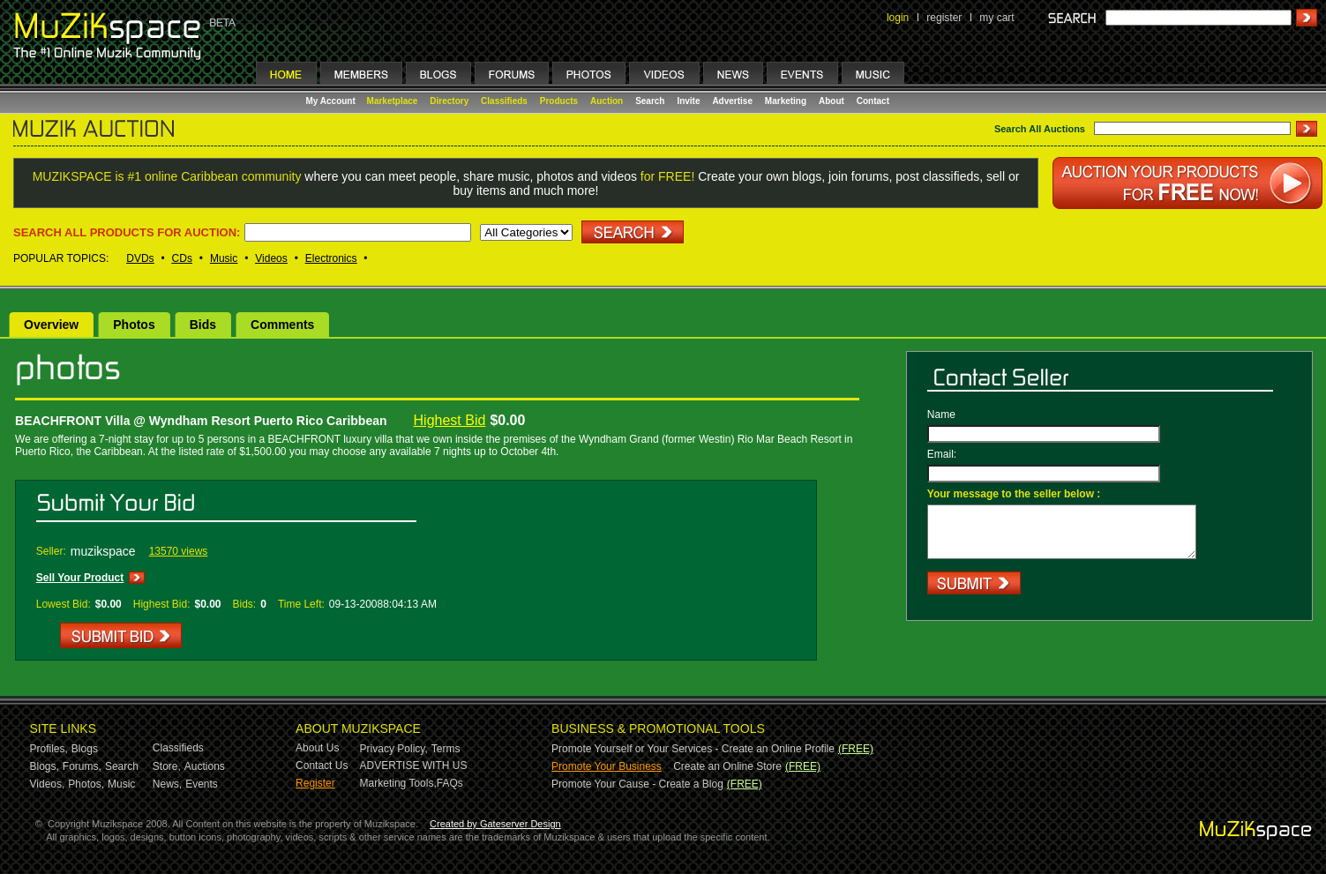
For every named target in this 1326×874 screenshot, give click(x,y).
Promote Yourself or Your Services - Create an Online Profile (693, 749)
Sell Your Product (80, 577)
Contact (873, 101)
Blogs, (44, 766)
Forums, (82, 766)
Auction (606, 101)
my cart (996, 17)
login (898, 17)
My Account (332, 101)
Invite (688, 101)
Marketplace (392, 101)
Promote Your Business (606, 766)
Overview (51, 324)
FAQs (450, 783)
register (944, 17)
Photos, (86, 784)
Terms (446, 749)
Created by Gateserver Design (495, 823)
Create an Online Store (727, 766)
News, (167, 784)
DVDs (140, 258)
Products (559, 101)
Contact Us (322, 765)
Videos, (47, 784)
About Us (317, 748)
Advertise (732, 101)
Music (223, 258)
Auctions (204, 766)
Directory (449, 101)
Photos (133, 324)
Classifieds (504, 101)
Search (649, 101)
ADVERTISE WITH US (414, 765)
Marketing (785, 101)
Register (315, 783)
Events (201, 784)
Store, (167, 766)
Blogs (84, 749)
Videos (271, 258)
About (831, 101)
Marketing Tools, (398, 783)
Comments (282, 324)
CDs (182, 258)
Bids (203, 324)
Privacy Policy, (394, 749)
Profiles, (49, 749)
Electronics (331, 258)
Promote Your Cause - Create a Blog (637, 784)
